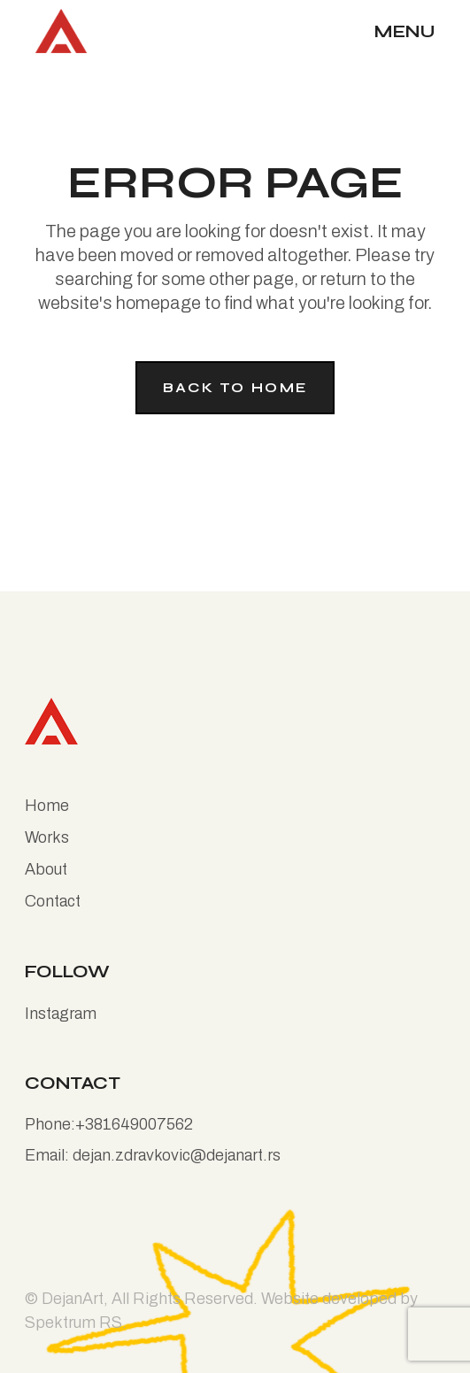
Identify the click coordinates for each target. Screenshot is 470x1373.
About (46, 869)
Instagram (60, 1013)
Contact (53, 901)
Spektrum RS (73, 1322)
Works (47, 837)
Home (47, 805)
